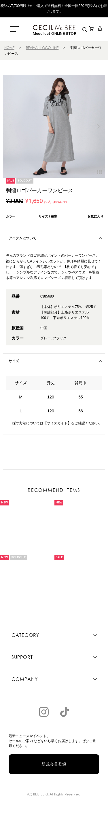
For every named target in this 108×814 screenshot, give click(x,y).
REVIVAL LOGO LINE (42, 47)
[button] (98, 126)
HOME (9, 47)
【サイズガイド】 (57, 423)
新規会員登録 (54, 764)
